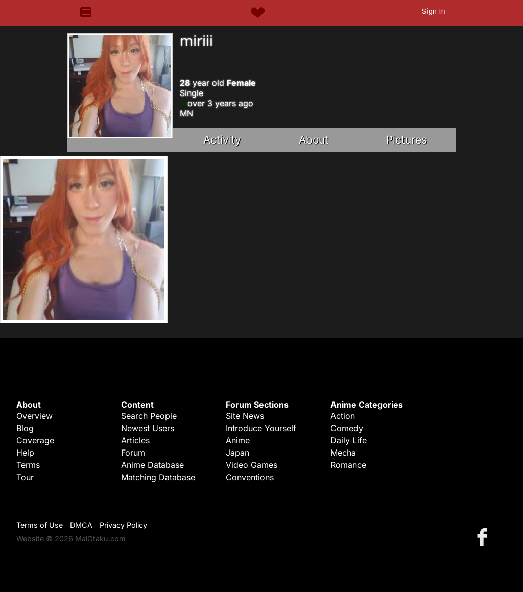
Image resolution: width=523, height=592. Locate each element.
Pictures (406, 139)
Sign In (433, 11)
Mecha (343, 452)
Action (342, 416)
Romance (348, 465)
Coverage (35, 440)
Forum (133, 452)
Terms (28, 465)
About (313, 139)
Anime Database (152, 465)
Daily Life (348, 440)
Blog (25, 428)
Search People (149, 416)
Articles (135, 440)
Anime (238, 440)
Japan (237, 452)
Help (25, 452)
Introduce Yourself (261, 428)
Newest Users (147, 428)
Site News (245, 416)
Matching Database (158, 477)
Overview (34, 416)
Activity (222, 139)
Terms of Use (39, 524)
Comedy (346, 428)
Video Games (251, 465)
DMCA (81, 524)
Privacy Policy (123, 524)
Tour (25, 477)
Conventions (250, 477)
